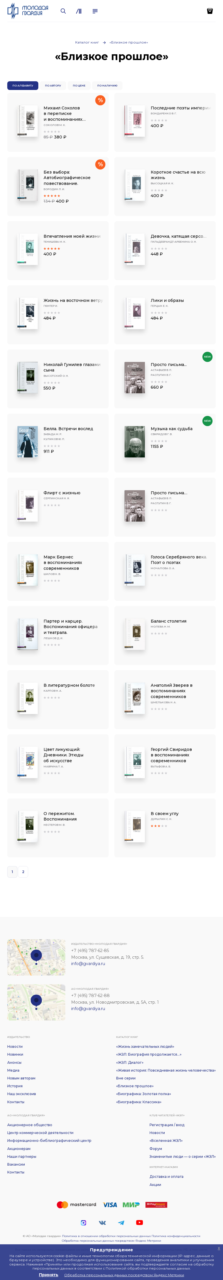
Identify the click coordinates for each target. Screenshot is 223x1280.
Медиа (13, 1070)
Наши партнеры (21, 1156)
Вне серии (126, 1078)
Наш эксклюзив (21, 1094)
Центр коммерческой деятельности (40, 1133)
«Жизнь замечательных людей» (145, 1046)
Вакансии (16, 1164)
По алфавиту (22, 85)
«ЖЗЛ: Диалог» (129, 1062)
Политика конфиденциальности (176, 1236)
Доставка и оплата (167, 1176)
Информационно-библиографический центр (49, 1140)
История (15, 1086)
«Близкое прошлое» (128, 42)
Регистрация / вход (167, 1125)
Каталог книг (87, 42)
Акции (155, 1184)
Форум (156, 1148)
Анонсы (14, 1062)
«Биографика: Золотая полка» (143, 1094)
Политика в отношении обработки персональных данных (106, 1236)
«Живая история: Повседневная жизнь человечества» (166, 1070)
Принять (48, 1274)
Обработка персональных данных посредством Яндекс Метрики (111, 1241)
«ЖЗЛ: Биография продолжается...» (148, 1054)
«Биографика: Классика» (138, 1102)
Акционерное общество (29, 1125)
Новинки (15, 1054)
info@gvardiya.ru (88, 963)
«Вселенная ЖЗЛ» (166, 1140)
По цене (79, 85)
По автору (53, 85)
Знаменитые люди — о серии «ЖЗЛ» (183, 1156)
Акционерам (18, 1148)
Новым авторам (21, 1078)
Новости (15, 1046)
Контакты (15, 1102)
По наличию (107, 85)
